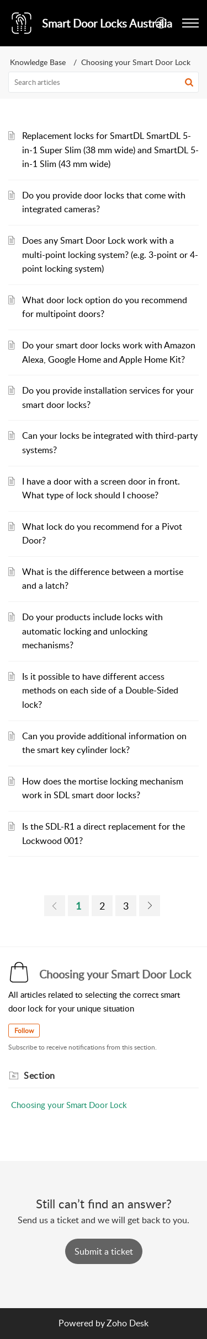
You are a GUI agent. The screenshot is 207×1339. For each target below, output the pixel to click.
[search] (103, 82)
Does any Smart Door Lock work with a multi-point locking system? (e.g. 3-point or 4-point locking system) (110, 254)
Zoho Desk (127, 1323)
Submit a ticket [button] (104, 1251)
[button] (161, 23)
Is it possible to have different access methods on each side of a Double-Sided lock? (100, 690)
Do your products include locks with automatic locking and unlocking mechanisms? (92, 631)
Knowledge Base (38, 62)
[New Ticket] (103, 1251)
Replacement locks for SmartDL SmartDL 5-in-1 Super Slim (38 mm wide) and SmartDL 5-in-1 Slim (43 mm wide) (110, 150)
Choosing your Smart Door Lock (69, 1104)
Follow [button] (24, 1030)
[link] (54, 905)
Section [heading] (39, 1075)
